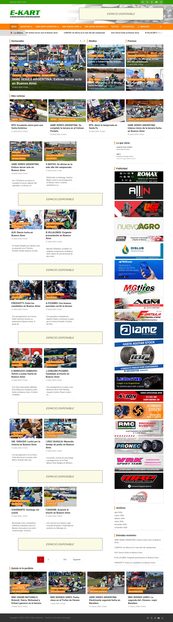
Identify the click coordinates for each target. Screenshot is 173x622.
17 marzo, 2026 (134, 606)
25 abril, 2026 (94, 131)
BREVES (15, 119)
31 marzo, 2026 (95, 606)
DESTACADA (17, 75)
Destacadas (17, 41)
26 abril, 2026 (55, 134)
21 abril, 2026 (93, 64)
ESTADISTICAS (128, 27)
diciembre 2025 (120, 524)
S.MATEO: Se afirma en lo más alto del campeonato (96, 33)
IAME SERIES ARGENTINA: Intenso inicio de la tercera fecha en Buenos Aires (144, 128)
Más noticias (18, 95)
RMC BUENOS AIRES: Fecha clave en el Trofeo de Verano (65, 599)
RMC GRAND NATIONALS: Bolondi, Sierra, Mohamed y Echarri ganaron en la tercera (26, 600)
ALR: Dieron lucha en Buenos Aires (137, 33)
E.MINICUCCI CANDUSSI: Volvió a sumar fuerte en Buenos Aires (24, 374)
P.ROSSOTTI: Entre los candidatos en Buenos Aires (25, 305)
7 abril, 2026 (54, 603)
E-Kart (26, 87)
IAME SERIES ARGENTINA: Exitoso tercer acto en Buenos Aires (44, 33)
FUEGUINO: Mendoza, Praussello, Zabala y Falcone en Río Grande (105, 60)
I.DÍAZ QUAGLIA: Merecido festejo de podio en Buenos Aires (60, 444)
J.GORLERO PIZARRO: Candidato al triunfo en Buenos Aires (57, 374)
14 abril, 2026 (16, 606)
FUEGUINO (92, 56)
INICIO (14, 27)
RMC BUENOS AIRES (70, 27)
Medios (93, 41)
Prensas (132, 41)
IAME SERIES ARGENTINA (46, 27)
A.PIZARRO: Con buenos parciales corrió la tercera (59, 305)
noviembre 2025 (120, 527)
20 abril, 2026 (93, 88)
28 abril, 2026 (17, 87)
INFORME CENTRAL (48, 75)
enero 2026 (118, 521)
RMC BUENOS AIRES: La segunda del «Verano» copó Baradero (142, 600)
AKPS (91, 79)
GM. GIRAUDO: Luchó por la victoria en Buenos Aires (25, 443)
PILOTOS (114, 27)
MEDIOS (100, 56)
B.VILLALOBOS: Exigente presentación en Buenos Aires (58, 235)
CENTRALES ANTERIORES (20, 585)
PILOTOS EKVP (152, 56)
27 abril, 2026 (132, 64)
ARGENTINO (25, 27)
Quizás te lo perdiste (22, 568)
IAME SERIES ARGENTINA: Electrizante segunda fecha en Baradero (104, 600)
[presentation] (80, 41)
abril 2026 (118, 512)
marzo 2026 (119, 515)
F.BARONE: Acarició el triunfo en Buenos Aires (58, 511)
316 (64, 559)
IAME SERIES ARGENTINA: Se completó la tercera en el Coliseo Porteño (67, 128)
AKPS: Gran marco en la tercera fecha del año (104, 84)
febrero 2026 (119, 518)
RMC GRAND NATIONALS (95, 27)
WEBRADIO (144, 27)
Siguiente (76, 559)
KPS (21, 119)
